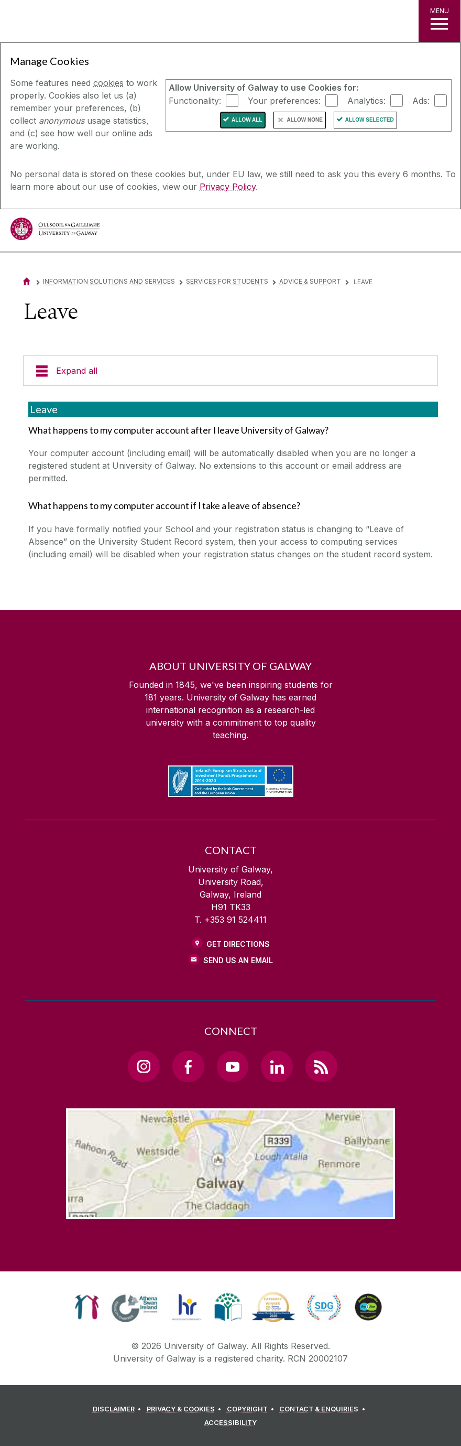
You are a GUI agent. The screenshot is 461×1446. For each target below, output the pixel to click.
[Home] (26, 281)
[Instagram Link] (143, 1066)
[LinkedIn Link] (276, 1066)
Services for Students (227, 281)
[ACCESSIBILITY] (230, 1423)
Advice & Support (310, 281)
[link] (86, 1307)
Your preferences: (284, 100)
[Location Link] (230, 1210)
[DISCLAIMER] (119, 1409)
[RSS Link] (321, 1066)
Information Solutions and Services (109, 281)
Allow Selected (369, 120)
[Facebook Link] (188, 1066)
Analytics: (366, 100)
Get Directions (238, 944)
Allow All (247, 120)
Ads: (421, 100)
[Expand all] (230, 370)
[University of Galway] (55, 231)
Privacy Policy (228, 186)
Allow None (305, 120)
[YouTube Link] (232, 1066)
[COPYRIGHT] (252, 1409)
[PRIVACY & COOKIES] (186, 1409)
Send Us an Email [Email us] (238, 960)
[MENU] (439, 21)
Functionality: (195, 100)
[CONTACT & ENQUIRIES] (323, 1409)
